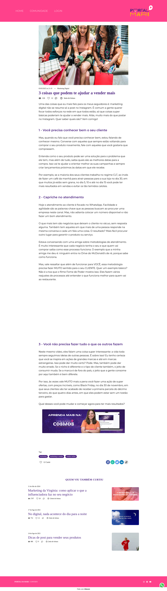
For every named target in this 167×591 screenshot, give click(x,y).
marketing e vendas (56, 456)
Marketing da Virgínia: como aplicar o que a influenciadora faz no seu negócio (57, 492)
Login (58, 11)
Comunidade (39, 11)
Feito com (83, 589)
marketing (43, 456)
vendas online (71, 456)
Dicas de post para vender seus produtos (54, 537)
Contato (34, 582)
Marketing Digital (63, 88)
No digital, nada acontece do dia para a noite (57, 514)
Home (20, 11)
